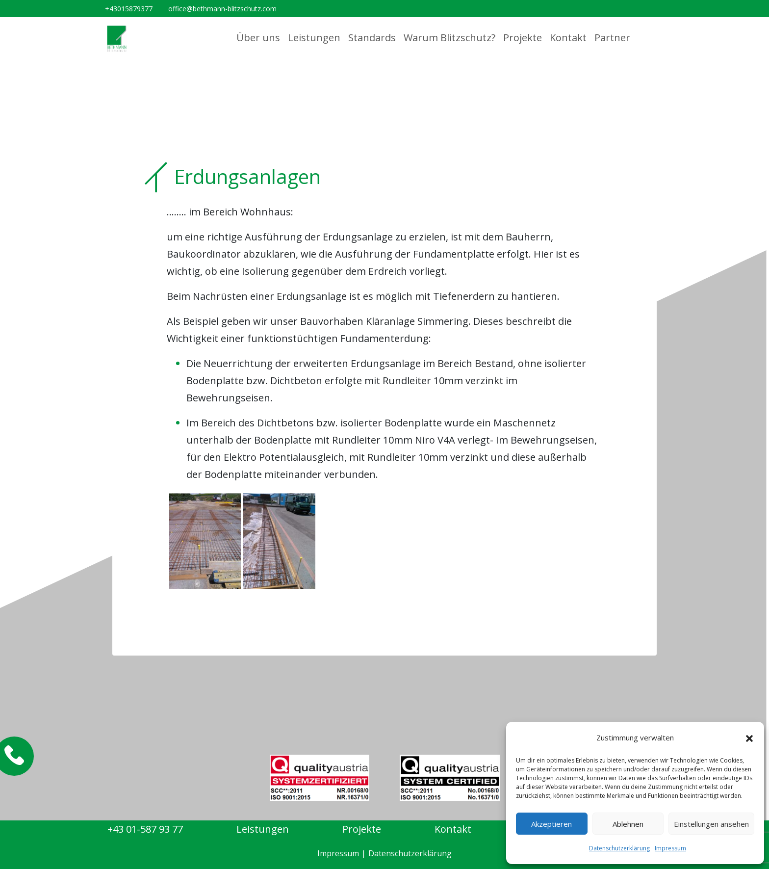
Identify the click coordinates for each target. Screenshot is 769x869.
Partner (612, 37)
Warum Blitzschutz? (449, 37)
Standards (372, 37)
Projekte (522, 37)
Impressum (670, 848)
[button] (749, 738)
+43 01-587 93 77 (145, 829)
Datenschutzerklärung (619, 848)
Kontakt (568, 37)
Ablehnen (628, 824)
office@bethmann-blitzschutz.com (222, 8)
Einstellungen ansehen (711, 824)
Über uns (258, 37)
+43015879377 (129, 8)
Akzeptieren (551, 824)
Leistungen (314, 37)
